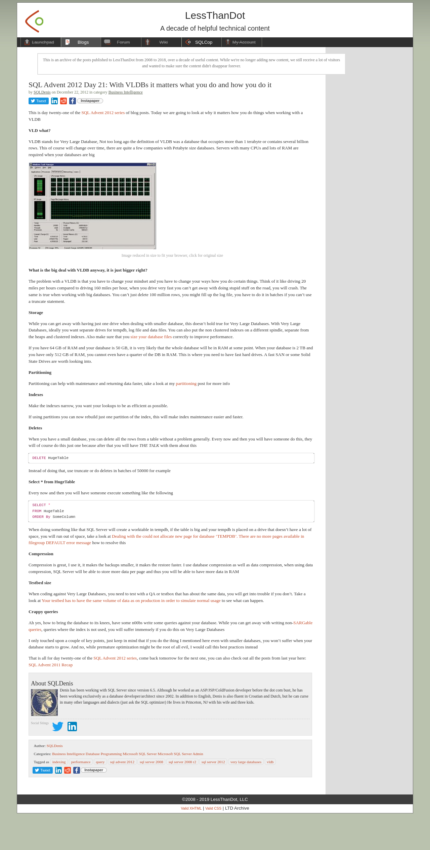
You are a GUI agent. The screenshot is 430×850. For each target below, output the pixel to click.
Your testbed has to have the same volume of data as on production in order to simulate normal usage (131, 634)
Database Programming (104, 788)
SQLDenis (42, 92)
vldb (270, 796)
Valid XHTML (191, 843)
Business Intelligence (126, 92)
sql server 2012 (213, 796)
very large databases (245, 796)
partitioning (186, 417)
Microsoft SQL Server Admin (180, 788)
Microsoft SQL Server (140, 788)
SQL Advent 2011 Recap (51, 699)
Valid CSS (213, 843)
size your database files (151, 371)
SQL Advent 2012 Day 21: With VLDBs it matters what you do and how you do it (150, 84)
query (100, 796)
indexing (59, 796)
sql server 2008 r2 (182, 796)
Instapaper (90, 101)
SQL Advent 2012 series (103, 112)
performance (81, 796)
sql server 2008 (151, 796)
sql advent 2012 (122, 796)
